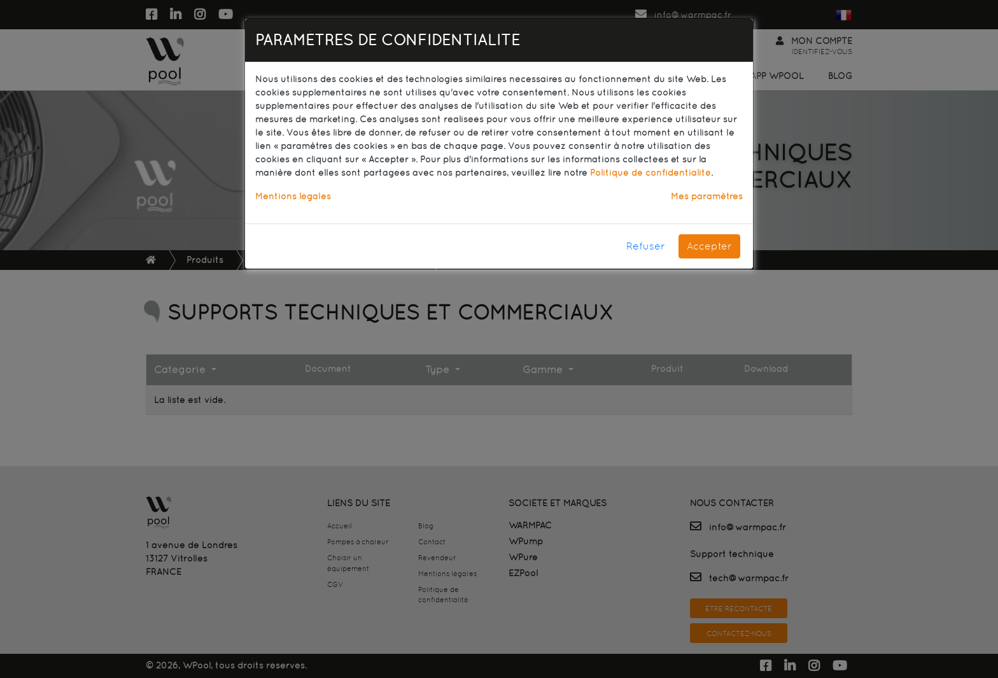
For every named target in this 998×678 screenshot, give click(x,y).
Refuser (645, 246)
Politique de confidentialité (650, 172)
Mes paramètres (707, 196)
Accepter (709, 246)
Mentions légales (293, 196)
